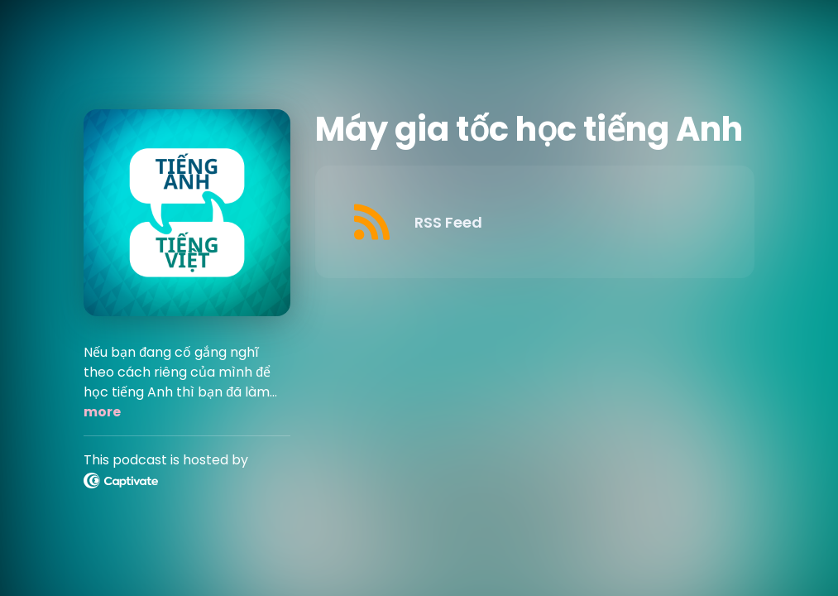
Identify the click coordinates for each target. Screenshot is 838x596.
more (102, 411)
